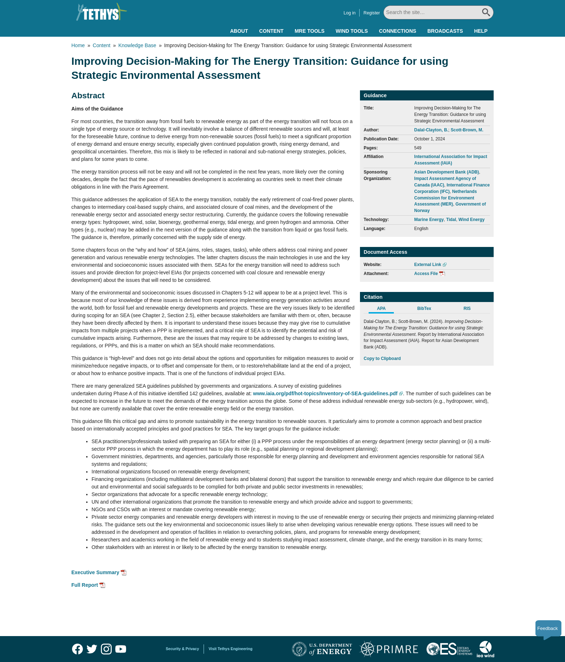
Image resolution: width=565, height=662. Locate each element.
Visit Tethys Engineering (231, 649)
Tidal (451, 219)
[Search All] (437, 12)
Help (481, 31)
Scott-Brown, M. (467, 129)
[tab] (385, 310)
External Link (427, 264)
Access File (426, 273)
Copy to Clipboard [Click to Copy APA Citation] (382, 358)
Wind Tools (352, 31)
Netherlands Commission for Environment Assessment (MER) (445, 198)
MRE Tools (310, 31)
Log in (346, 12)
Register (369, 12)
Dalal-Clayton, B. (431, 129)
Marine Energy (429, 219)
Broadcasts (445, 31)
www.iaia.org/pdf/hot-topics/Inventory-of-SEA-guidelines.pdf (325, 393)
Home (78, 45)
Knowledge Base (137, 45)
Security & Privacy (182, 649)
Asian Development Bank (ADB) (446, 172)
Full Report (84, 585)
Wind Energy (471, 219)
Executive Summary (95, 572)
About (239, 31)
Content (271, 31)
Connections (397, 31)
